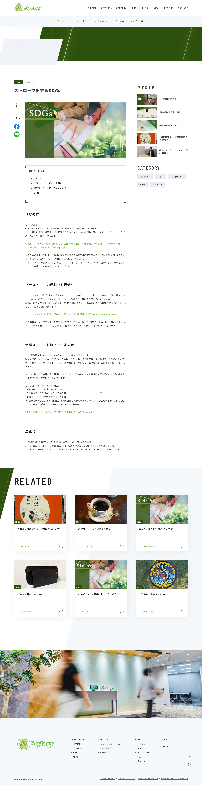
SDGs (135, 8)
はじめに (39, 178)
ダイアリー (157, 184)
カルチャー (145, 176)
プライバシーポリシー (126, 779)
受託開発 (104, 752)
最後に (38, 193)
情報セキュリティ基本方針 (148, 779)
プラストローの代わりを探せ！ (50, 183)
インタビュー (177, 176)
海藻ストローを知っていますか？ (51, 188)
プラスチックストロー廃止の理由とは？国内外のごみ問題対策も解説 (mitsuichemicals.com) (71, 314)
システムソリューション (111, 744)
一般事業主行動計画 (107, 779)
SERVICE (105, 8)
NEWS (157, 8)
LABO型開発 (105, 748)
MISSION (92, 8)
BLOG (145, 8)
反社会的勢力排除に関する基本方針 (174, 779)
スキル (161, 176)
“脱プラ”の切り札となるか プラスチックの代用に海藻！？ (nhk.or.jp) (59, 412)
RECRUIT (169, 8)
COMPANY (121, 8)
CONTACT (183, 8)
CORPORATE (78, 739)
